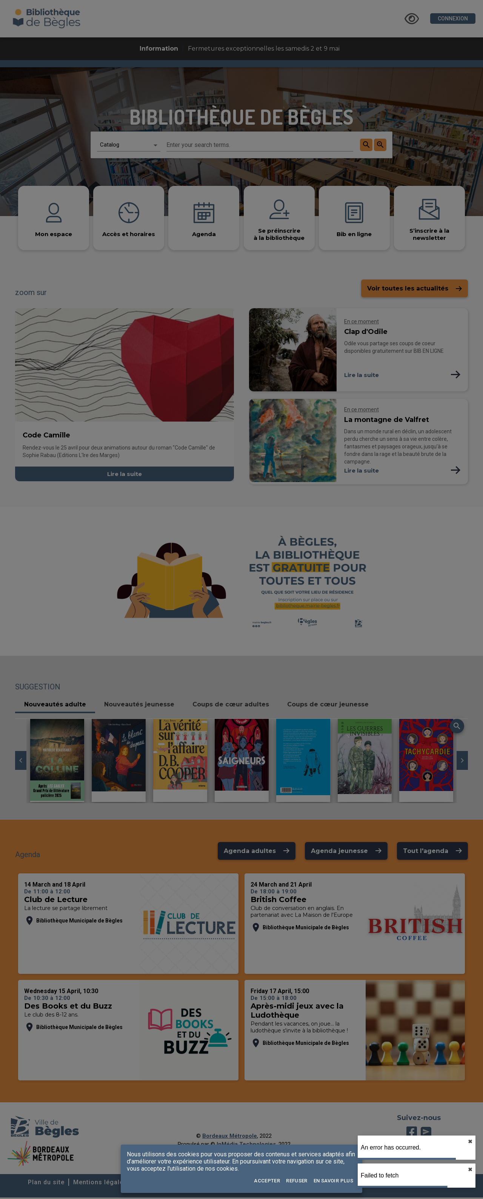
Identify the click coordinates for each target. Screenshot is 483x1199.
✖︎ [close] (470, 1142)
